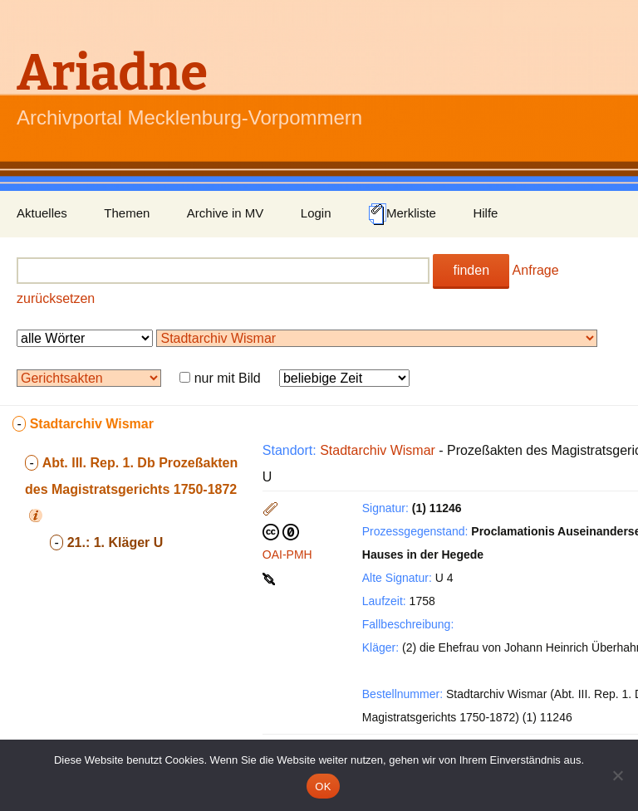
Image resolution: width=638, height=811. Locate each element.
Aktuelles (42, 213)
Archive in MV (225, 213)
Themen (127, 213)
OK (323, 786)
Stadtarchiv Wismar (377, 450)
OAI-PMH (287, 554)
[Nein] (617, 775)
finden (471, 270)
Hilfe (485, 213)
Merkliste (402, 214)
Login (316, 213)
